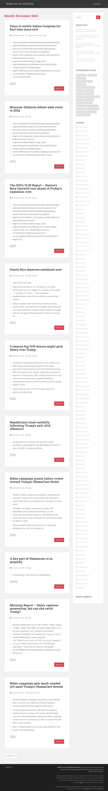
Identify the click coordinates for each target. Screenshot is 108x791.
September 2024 (84, 201)
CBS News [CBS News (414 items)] (81, 84)
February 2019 (83, 477)
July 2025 (81, 160)
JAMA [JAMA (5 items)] (79, 97)
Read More (59, 88)
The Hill (13, 83)
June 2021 (81, 361)
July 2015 (81, 588)
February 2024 (83, 230)
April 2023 (81, 271)
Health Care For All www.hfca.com (68, 767)
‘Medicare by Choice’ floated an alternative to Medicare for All (86, 30)
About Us (9, 767)
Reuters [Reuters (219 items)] (80, 106)
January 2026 (82, 135)
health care (38, 35)
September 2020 (84, 398)
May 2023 (81, 267)
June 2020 (81, 411)
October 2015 (83, 579)
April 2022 (81, 320)
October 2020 (83, 394)
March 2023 (82, 275)
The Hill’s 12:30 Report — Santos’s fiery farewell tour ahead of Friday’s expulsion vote (36, 188)
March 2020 (82, 423)
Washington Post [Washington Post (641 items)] (83, 115)
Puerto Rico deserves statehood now (36, 269)
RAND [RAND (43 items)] (89, 103)
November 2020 (83, 390)
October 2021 (83, 345)
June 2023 (81, 263)
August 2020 (82, 403)
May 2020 (81, 415)
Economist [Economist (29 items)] (89, 90)
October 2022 (83, 296)
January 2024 (82, 234)
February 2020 (83, 427)
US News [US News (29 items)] (92, 112)
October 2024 (83, 197)
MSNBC (13, 455)
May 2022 (81, 316)
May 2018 (81, 514)
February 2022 (83, 329)
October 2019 (83, 444)
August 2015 (82, 583)
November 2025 (83, 144)
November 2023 (83, 242)
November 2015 (83, 575)
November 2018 (83, 489)
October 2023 (83, 246)
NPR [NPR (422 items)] (79, 100)
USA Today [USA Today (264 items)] (81, 112)
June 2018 (81, 509)
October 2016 (83, 567)
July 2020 (81, 407)
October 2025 (83, 148)
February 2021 (83, 378)
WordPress (100, 789)
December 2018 (83, 485)
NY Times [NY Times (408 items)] (88, 100)
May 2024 (81, 218)
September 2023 (84, 250)
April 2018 (81, 518)
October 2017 (83, 542)
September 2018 (84, 497)
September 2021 (84, 349)
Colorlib (86, 789)
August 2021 (82, 353)
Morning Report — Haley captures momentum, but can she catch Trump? (34, 608)
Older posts (10, 756)
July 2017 (81, 555)
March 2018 (82, 522)
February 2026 (83, 131)
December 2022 (83, 287)
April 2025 (81, 172)
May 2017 (81, 563)
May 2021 (81, 366)
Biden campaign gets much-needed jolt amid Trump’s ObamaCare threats (36, 685)
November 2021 (83, 341)
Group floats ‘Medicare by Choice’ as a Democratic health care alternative (87, 37)
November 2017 (83, 538)
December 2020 (83, 386)
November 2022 (83, 292)
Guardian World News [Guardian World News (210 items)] (85, 93)
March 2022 (82, 324)
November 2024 (83, 193)
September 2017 (84, 546)
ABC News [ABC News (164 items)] (81, 75)
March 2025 (82, 176)
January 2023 (82, 283)
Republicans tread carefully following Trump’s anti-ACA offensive (30, 425)
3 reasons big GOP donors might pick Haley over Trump (36, 348)
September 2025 (84, 152)
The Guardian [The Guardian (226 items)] (92, 106)
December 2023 (83, 238)
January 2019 (82, 481)
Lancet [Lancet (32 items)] (86, 97)
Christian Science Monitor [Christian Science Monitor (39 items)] (85, 87)
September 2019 (84, 448)
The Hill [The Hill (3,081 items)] (81, 109)
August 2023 (82, 255)
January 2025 (82, 185)
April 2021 (81, 370)
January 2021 (82, 382)
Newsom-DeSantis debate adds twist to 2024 (36, 108)
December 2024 (83, 189)
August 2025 (82, 156)
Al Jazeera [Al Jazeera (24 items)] (92, 75)
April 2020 (81, 419)
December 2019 (83, 435)
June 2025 (81, 164)
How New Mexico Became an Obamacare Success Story (86, 60)
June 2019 (81, 460)
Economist (14, 581)
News (44, 35)
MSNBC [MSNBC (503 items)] (95, 97)
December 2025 (83, 139)
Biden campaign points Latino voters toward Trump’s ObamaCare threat (36, 480)
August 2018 (82, 501)
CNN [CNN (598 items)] (80, 90)
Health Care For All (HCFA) (19, 4)
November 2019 (83, 440)
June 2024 (81, 213)
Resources (97, 4)
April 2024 (81, 222)
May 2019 (81, 464)
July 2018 (81, 505)
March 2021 (82, 374)
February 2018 (83, 526)
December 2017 (83, 534)
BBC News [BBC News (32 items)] (81, 78)
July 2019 (81, 456)
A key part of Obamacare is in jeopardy (31, 560)
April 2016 (81, 571)
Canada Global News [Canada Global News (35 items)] (84, 81)
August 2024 (82, 205)
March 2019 (82, 472)
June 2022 (81, 312)
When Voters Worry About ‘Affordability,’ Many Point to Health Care (88, 53)
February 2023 (83, 279)
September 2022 (84, 300)
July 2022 (81, 308)
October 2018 (83, 493)
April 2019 (81, 468)
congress (31, 35)
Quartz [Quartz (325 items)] (80, 103)
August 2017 (82, 551)
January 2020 (82, 431)
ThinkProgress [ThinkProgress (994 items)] (93, 109)
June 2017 (81, 559)
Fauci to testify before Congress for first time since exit (35, 27)
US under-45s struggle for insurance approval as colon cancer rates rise (88, 45)
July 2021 (81, 357)
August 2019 (82, 452)
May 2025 (81, 168)
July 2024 (81, 209)
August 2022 (82, 304)
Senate (34, 198)
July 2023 (81, 259)
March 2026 (82, 127)
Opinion (34, 276)
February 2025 (83, 181)
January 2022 (82, 333)
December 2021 (83, 337)
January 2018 (82, 530)
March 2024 (82, 226)
